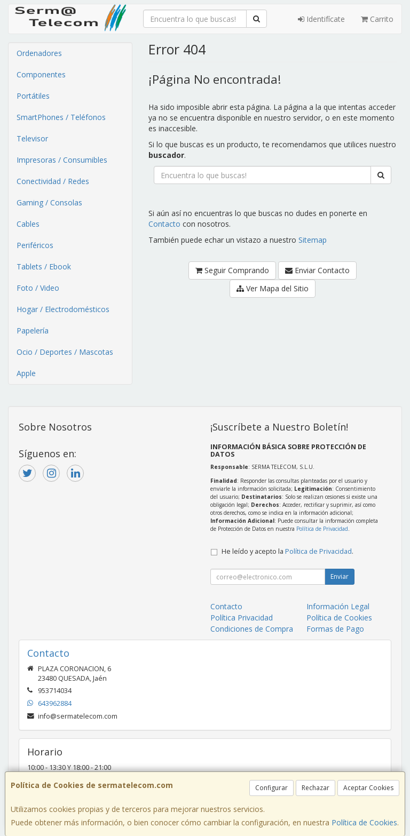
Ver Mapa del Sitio (272, 288)
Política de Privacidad (322, 528)
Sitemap (312, 240)
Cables (28, 224)
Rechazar (315, 787)
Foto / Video (38, 288)
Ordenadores (39, 53)
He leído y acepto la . (287, 551)
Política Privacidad (241, 617)
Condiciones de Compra (251, 629)
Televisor (32, 138)
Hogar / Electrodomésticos (63, 309)
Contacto (164, 224)
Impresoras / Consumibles (62, 160)
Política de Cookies (364, 822)
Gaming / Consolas (49, 202)
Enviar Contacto (317, 270)
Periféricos (35, 245)
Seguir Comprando (232, 270)
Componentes (41, 74)
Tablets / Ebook (44, 266)
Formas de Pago (335, 629)
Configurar (271, 787)
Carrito (377, 19)
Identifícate (321, 19)
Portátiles (33, 96)
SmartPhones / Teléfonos (61, 117)
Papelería (33, 330)
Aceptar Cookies (368, 787)
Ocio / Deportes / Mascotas (65, 352)
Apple (26, 373)
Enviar (339, 576)
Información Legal (337, 606)
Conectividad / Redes (53, 181)
